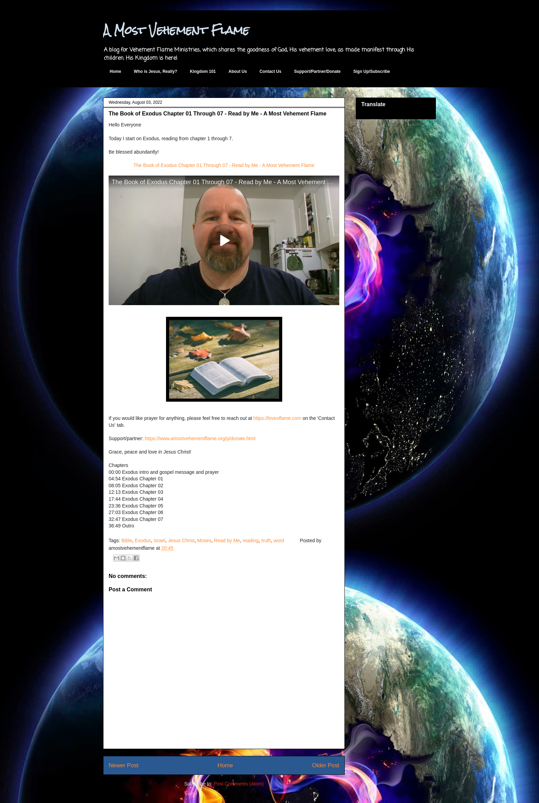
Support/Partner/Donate (317, 71)
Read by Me (227, 540)
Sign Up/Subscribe (371, 71)
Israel (159, 540)
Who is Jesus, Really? (155, 71)
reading (251, 540)
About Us (238, 71)
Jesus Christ (181, 540)
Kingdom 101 (203, 71)
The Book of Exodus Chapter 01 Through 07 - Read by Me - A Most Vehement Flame (224, 165)
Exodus (143, 540)
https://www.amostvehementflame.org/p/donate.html (200, 438)
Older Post (325, 765)
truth (266, 540)
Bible (126, 540)
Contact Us (270, 71)
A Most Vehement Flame (176, 30)
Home (115, 71)
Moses (204, 540)
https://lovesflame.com (277, 418)
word (279, 540)
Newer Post (124, 765)
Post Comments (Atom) (239, 784)
